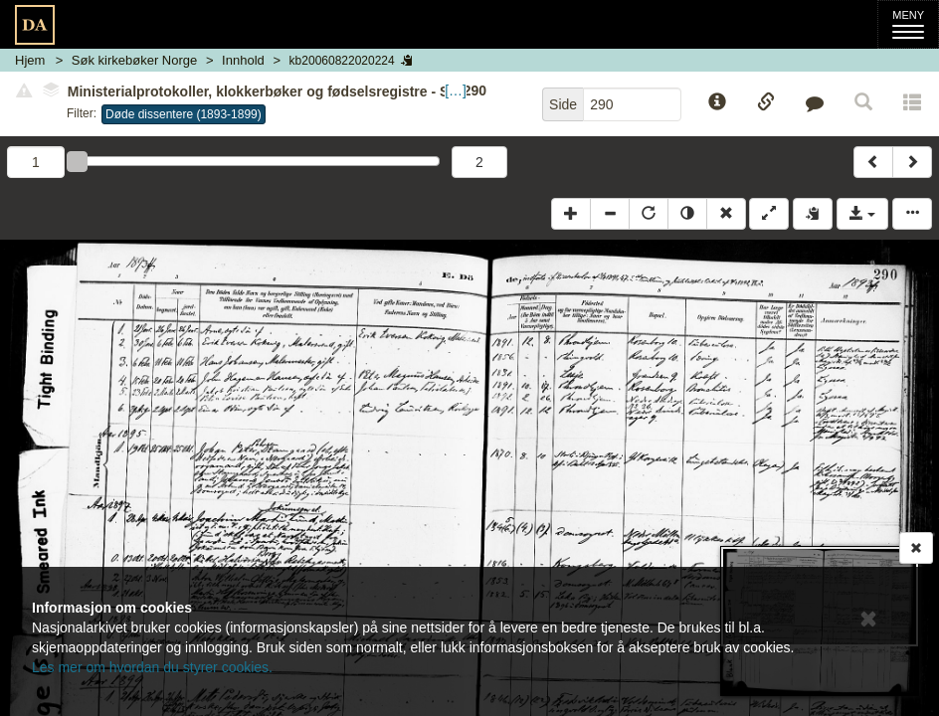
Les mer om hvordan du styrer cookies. (152, 667)
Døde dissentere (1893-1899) (183, 114)
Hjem (30, 60)
